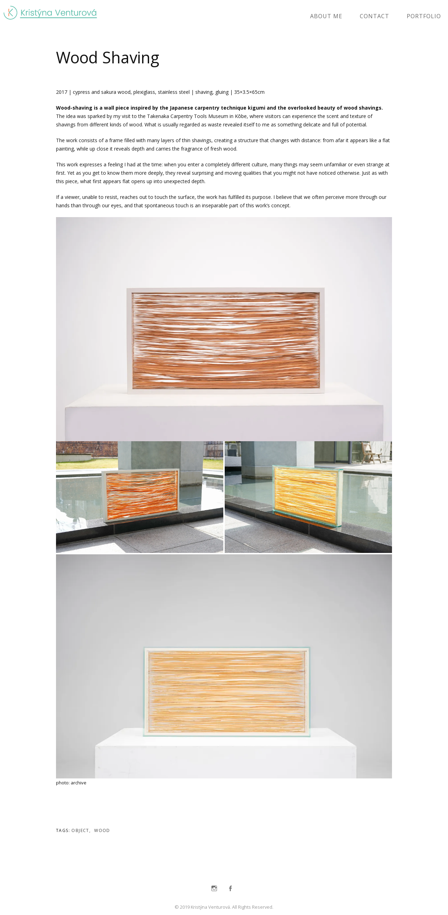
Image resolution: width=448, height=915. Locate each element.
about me (326, 16)
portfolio (424, 16)
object (80, 830)
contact (374, 16)
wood (102, 830)
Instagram (214, 888)
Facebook (230, 888)
